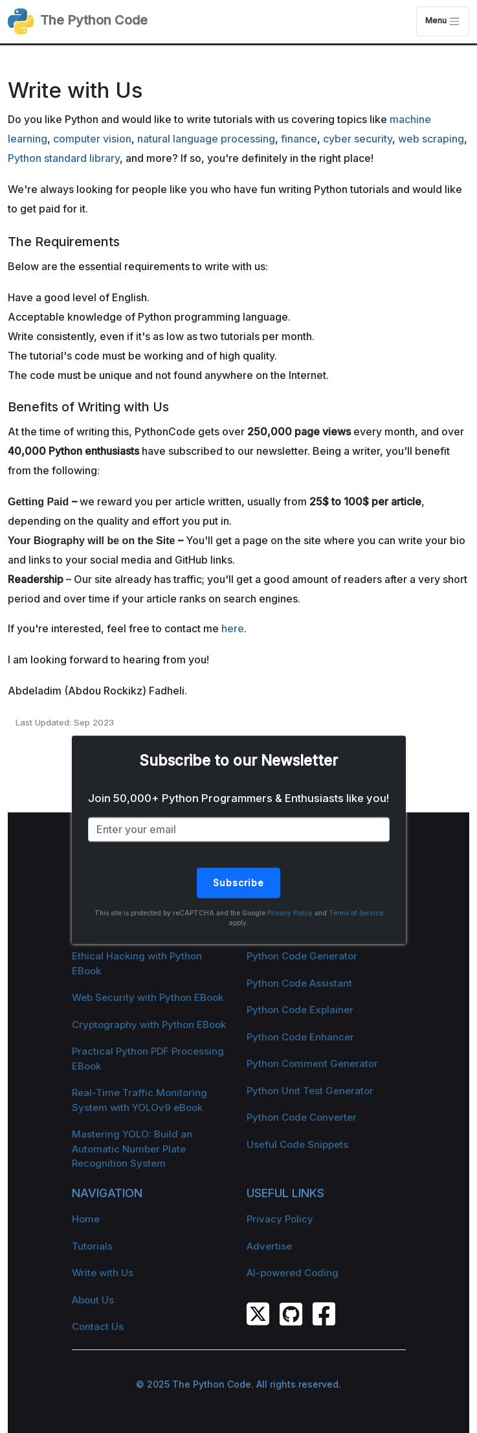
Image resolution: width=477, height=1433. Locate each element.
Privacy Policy (290, 913)
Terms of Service (356, 913)
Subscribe (238, 882)
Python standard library (64, 158)
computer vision (92, 138)
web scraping (431, 138)
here (232, 628)
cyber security (357, 138)
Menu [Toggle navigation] (442, 21)
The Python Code (78, 21)
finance (299, 138)
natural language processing (206, 138)
